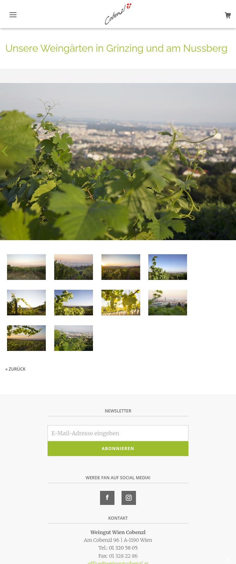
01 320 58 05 (123, 548)
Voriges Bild (7, 151)
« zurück (15, 369)
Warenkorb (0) (226, 15)
